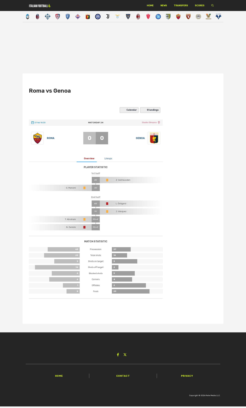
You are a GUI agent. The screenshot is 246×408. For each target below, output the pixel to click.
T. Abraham (70, 221)
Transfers (181, 5)
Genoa (140, 138)
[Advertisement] (123, 48)
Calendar (129, 110)
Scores (199, 5)
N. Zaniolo (71, 229)
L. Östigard (121, 205)
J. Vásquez (121, 213)
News (163, 5)
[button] (212, 5)
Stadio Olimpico (149, 122)
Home (150, 5)
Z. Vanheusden (123, 181)
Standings (150, 110)
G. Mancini (71, 189)
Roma (50, 138)
